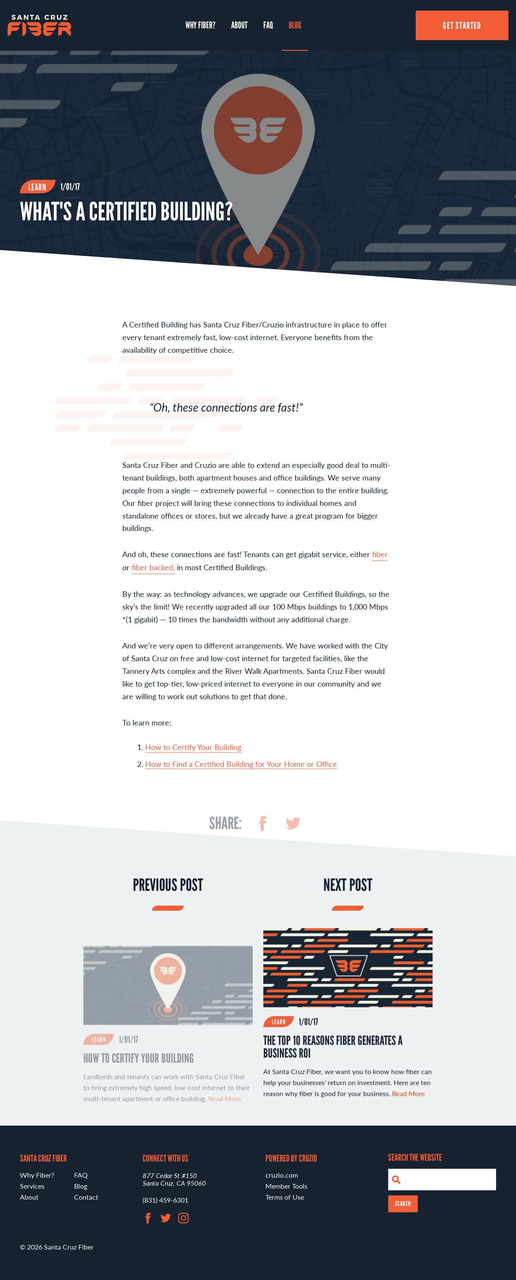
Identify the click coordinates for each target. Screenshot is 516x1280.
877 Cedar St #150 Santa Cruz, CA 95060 (174, 1179)
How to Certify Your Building (193, 750)
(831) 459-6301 (165, 1200)
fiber (380, 557)
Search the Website (415, 1157)
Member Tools (286, 1186)
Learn (37, 186)
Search (403, 1204)
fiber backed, (153, 571)
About (239, 24)
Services (32, 1186)
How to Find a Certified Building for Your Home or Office (241, 767)
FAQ (268, 24)
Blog (295, 24)
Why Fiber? (200, 24)
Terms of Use (284, 1197)
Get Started (462, 25)
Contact (86, 1197)
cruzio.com (281, 1175)
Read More (408, 1096)
